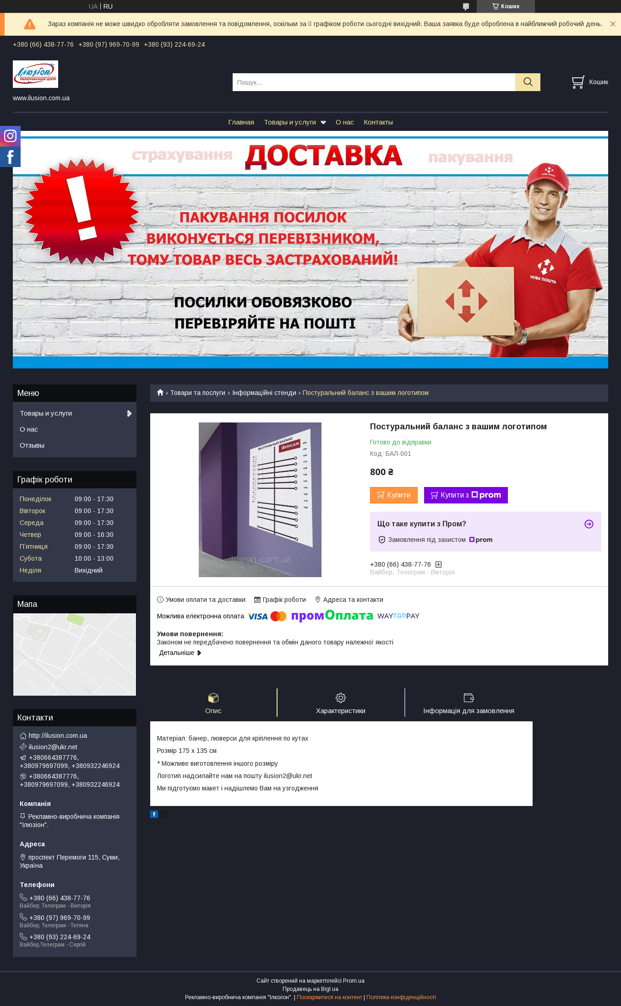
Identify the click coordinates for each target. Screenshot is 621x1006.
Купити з (471, 495)
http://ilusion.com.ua (58, 735)
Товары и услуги (290, 122)
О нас (345, 122)
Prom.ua (354, 981)
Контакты (378, 122)
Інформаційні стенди (264, 392)
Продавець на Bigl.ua (310, 989)
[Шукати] (527, 82)
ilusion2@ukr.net (53, 747)
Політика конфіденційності (401, 997)
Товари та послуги (197, 392)
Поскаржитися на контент (329, 997)
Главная (241, 122)
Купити (398, 495)
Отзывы (32, 445)
